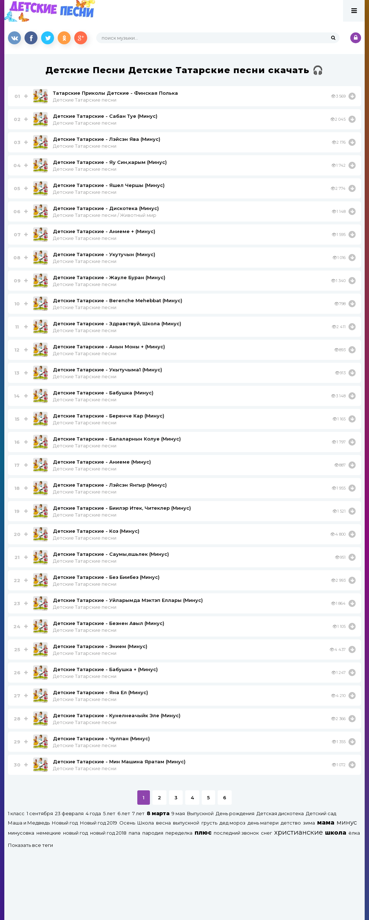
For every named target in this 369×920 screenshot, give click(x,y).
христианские (298, 832)
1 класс (16, 813)
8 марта (158, 813)
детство (291, 823)
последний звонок (236, 833)
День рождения (235, 813)
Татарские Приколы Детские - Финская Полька (115, 93)
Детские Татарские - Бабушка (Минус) (103, 393)
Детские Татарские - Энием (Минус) (100, 646)
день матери (263, 823)
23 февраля (69, 813)
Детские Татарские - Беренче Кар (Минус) (108, 416)
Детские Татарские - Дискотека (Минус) (106, 208)
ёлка (354, 833)
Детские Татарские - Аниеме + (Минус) (104, 231)
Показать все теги (30, 845)
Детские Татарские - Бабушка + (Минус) (105, 669)
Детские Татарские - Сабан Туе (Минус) (105, 116)
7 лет (138, 813)
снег (266, 833)
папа (134, 833)
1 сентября (40, 813)
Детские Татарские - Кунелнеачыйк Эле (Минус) (117, 715)
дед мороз (232, 823)
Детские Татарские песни (84, 100)
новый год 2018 (108, 833)
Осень (127, 823)
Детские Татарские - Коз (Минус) (96, 531)
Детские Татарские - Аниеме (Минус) (102, 462)
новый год (75, 833)
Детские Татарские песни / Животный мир (104, 215)
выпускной (186, 823)
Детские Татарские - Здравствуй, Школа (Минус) (117, 323)
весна (163, 823)
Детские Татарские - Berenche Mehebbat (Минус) (117, 300)
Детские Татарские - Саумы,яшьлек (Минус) (111, 554)
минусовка (21, 833)
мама (325, 822)
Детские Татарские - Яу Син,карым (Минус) (110, 162)
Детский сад (321, 813)
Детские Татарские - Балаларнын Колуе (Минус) (117, 439)
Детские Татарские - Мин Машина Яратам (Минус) (119, 761)
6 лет (123, 813)
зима (309, 823)
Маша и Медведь (29, 823)
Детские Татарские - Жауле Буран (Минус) (109, 277)
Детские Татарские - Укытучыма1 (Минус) (107, 369)
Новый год (65, 823)
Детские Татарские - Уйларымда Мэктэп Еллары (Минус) (128, 600)
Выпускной (200, 813)
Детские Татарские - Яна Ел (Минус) (100, 692)
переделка (178, 833)
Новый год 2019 (98, 823)
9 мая (178, 813)
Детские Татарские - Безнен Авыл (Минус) (108, 623)
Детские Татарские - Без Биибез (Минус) (106, 577)
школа (335, 832)
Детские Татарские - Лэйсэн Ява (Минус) (106, 139)
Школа (145, 823)
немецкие (48, 833)
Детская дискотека (280, 813)
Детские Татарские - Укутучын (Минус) (104, 254)
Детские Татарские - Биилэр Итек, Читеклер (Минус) (122, 508)
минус (347, 822)
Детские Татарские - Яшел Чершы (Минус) (109, 185)
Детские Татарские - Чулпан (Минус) (101, 738)
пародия (152, 833)
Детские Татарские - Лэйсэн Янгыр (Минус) (110, 485)
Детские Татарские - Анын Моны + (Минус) (109, 346)
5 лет (109, 813)
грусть (209, 823)
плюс (203, 832)
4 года (93, 813)
